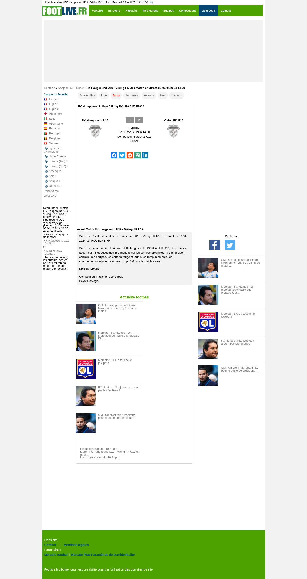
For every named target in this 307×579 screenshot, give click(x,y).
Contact (50, 545)
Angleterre (53, 114)
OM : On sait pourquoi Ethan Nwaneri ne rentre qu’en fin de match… (117, 308)
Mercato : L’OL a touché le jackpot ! (115, 361)
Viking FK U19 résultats (53, 252)
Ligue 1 (51, 104)
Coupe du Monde (55, 94)
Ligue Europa (55, 156)
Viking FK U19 (173, 120)
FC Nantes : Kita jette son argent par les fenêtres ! (119, 389)
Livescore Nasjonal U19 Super (100, 457)
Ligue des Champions (52, 149)
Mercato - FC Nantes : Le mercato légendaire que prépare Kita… (118, 335)
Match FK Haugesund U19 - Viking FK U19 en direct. (110, 453)
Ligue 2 (51, 109)
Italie (49, 119)
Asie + (50, 176)
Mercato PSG (80, 554)
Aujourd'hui (87, 95)
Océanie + (53, 186)
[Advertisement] (153, 51)
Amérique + (54, 171)
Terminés (131, 95)
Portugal (52, 133)
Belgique (52, 138)
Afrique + (52, 181)
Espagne (52, 128)
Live (104, 95)
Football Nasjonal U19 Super (98, 448)
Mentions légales (76, 545)
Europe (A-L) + (56, 161)
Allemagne (53, 123)
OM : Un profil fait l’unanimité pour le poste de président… (116, 416)
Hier (163, 95)
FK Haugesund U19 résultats (56, 242)
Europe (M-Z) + (56, 166)
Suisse (51, 143)
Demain (176, 95)
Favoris (149, 95)
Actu (116, 95)
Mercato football (56, 554)
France (51, 99)
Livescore (50, 195)
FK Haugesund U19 (95, 120)
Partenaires (51, 191)
